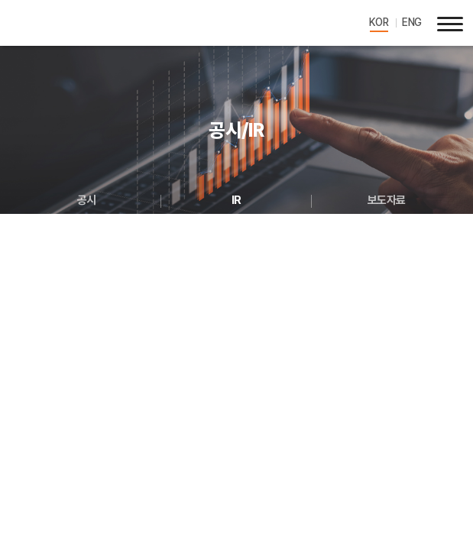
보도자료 (387, 200)
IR (236, 200)
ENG (412, 22)
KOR (379, 22)
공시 (86, 200)
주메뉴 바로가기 (0, 0)
